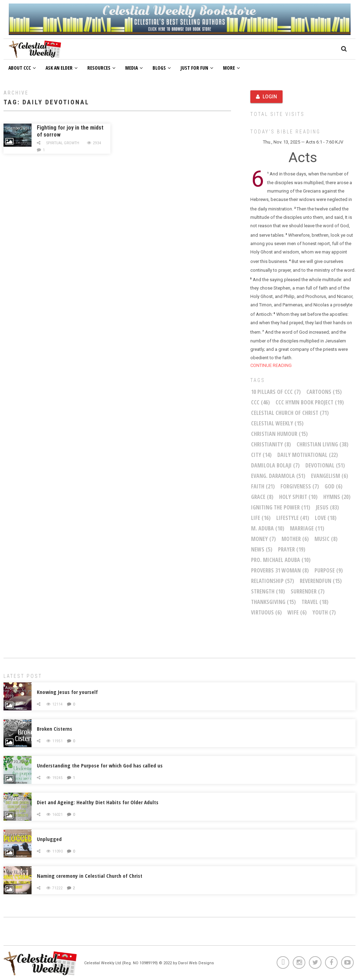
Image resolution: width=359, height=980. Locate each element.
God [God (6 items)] (334, 486)
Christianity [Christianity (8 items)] (271, 444)
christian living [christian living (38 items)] (322, 444)
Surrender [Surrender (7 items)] (308, 591)
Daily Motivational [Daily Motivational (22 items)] (307, 455)
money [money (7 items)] (263, 539)
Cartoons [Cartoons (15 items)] (324, 392)
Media (134, 67)
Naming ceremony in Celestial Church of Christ (89, 875)
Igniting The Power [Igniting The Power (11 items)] (280, 507)
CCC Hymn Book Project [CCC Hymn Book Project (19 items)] (310, 402)
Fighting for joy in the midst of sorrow (70, 131)
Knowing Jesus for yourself (67, 691)
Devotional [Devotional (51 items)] (325, 465)
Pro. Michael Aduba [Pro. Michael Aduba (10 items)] (281, 560)
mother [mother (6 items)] (295, 539)
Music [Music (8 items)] (326, 539)
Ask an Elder (61, 67)
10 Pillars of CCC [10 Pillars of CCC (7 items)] (276, 392)
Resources (101, 67)
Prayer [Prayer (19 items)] (291, 549)
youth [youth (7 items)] (324, 612)
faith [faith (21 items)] (263, 486)
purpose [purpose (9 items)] (328, 570)
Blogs (162, 67)
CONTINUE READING (271, 365)
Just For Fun (197, 67)
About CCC (22, 67)
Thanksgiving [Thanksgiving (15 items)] (273, 602)
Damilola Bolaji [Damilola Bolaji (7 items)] (275, 465)
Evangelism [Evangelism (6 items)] (329, 476)
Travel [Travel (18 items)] (315, 602)
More (231, 67)
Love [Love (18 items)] (326, 518)
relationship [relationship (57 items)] (272, 581)
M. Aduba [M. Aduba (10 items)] (267, 528)
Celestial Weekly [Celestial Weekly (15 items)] (277, 423)
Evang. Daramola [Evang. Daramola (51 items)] (278, 476)
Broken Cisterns (54, 728)
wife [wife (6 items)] (297, 612)
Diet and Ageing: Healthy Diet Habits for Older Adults (97, 802)
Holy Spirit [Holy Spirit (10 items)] (298, 497)
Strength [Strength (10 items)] (268, 591)
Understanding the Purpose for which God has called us (100, 765)
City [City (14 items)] (261, 455)
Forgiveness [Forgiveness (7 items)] (299, 486)
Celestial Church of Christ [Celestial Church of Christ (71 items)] (290, 413)
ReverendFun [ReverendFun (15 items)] (321, 581)
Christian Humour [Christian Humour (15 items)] (279, 434)
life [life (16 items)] (261, 518)
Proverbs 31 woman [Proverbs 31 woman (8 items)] (280, 570)
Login (266, 96)
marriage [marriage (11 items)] (307, 528)
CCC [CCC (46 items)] (260, 402)
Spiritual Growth (62, 143)
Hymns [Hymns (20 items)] (337, 497)
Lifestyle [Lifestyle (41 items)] (292, 518)
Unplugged (49, 838)
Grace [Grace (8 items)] (262, 497)
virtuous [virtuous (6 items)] (266, 612)
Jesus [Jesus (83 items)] (327, 507)
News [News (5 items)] (261, 549)
